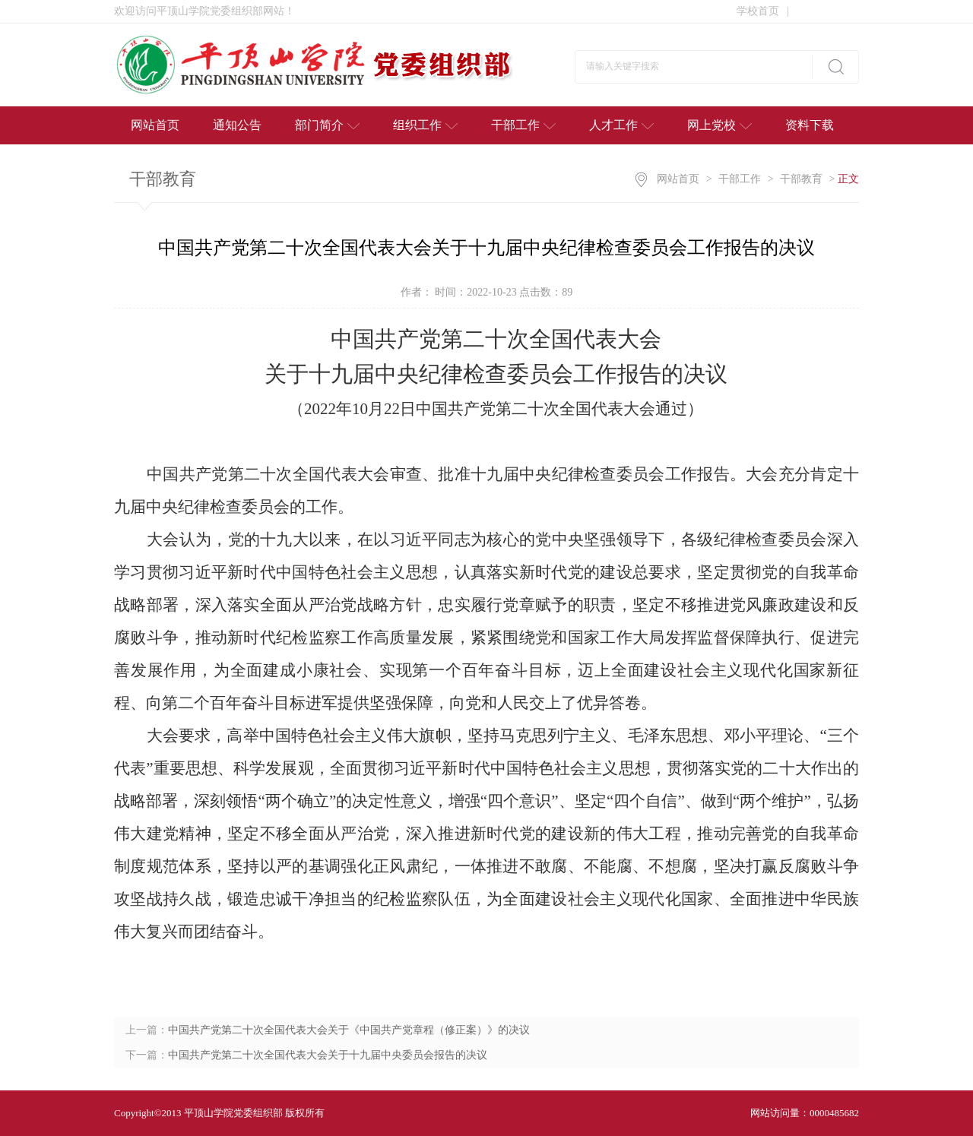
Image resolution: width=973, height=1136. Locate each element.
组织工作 (425, 125)
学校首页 (763, 11)
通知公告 (237, 125)
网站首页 (155, 125)
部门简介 (327, 125)
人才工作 (621, 125)
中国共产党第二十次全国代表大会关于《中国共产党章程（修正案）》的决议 (349, 1030)
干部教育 (801, 179)
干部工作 (523, 125)
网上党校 (719, 125)
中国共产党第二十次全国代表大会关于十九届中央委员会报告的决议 (327, 1055)
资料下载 (809, 125)
